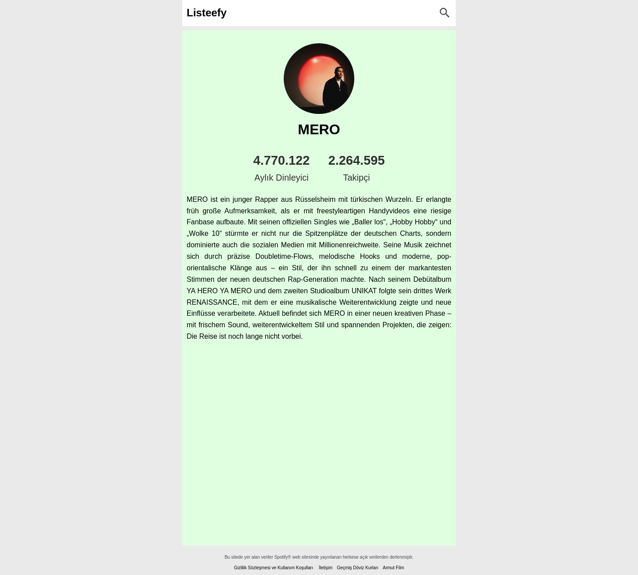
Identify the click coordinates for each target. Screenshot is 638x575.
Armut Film (393, 567)
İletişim (325, 567)
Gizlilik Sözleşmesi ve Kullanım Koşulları (273, 567)
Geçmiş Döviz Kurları (358, 567)
